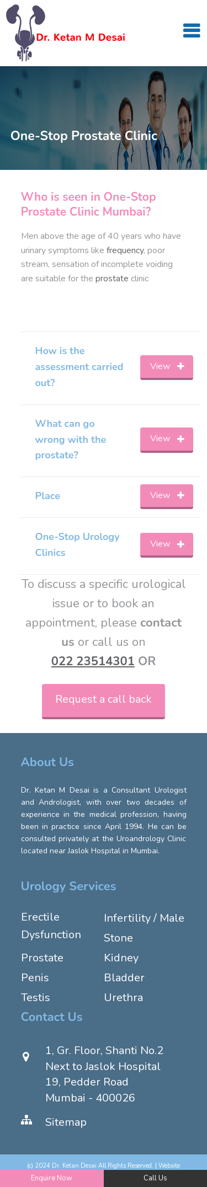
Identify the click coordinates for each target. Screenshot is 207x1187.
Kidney (121, 957)
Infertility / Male (144, 918)
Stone (118, 938)
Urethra (123, 997)
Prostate (42, 957)
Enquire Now (51, 1178)
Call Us (155, 1178)
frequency (125, 250)
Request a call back (103, 699)
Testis (35, 997)
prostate (112, 278)
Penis (35, 977)
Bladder (124, 977)
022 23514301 (93, 661)
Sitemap (66, 1122)
